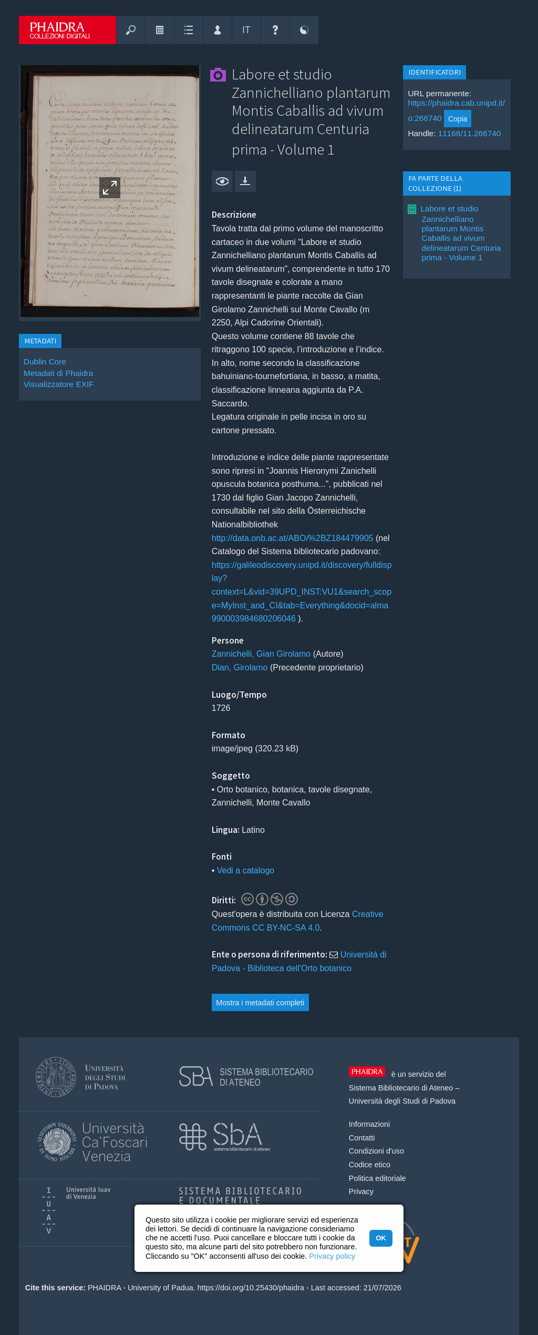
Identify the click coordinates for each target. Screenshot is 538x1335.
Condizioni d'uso (376, 1151)
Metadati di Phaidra (58, 373)
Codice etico (369, 1164)
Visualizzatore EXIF (59, 384)
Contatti (362, 1138)
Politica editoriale (377, 1178)
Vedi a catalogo (245, 870)
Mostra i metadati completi (260, 1002)
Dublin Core (45, 361)
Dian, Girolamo (240, 667)
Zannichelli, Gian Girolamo (261, 653)
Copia (457, 119)
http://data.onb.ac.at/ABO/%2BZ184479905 (293, 538)
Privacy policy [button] (332, 1256)
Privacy (361, 1191)
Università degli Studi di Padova (402, 1101)
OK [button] (381, 1238)
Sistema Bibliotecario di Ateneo (401, 1088)
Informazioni (369, 1124)
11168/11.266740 (469, 133)
